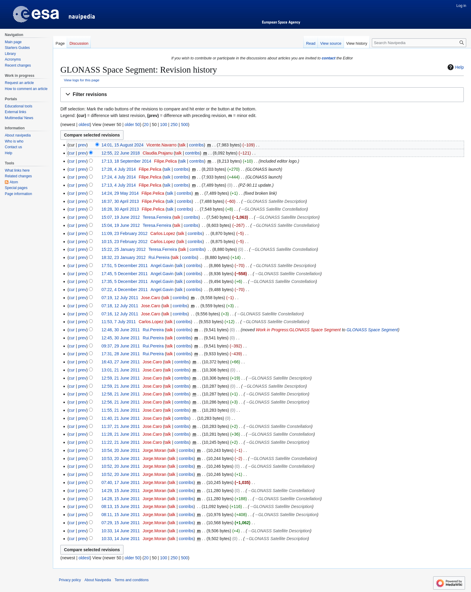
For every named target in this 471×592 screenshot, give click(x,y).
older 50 (132, 124)
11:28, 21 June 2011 (121, 434)
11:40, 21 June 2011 (121, 418)
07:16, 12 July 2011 (120, 313)
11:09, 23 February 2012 (124, 233)
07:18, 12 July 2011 (120, 305)
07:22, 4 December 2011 (125, 289)
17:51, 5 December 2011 (125, 265)
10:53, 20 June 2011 (121, 458)
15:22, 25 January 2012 (124, 249)
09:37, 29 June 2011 (121, 346)
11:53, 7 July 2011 (119, 321)
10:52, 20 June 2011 (121, 466)
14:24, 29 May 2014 (120, 193)
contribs (196, 145)
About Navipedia (97, 580)
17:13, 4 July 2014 (119, 185)
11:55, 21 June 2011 (121, 410)
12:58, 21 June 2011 (121, 394)
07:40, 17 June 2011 (121, 482)
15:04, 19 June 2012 (121, 225)
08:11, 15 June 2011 (121, 514)
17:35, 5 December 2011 (125, 281)
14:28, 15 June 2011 (121, 498)
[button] (262, 95)
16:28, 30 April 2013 (120, 209)
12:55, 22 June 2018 (121, 153)
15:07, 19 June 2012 (121, 217)
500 (184, 124)
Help (455, 67)
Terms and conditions (131, 580)
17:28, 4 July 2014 (119, 169)
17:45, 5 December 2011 (125, 273)
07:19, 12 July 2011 (120, 297)
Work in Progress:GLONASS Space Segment (298, 329)
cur (71, 153)
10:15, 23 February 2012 (124, 241)
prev (82, 145)
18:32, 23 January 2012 (124, 257)
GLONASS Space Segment (372, 329)
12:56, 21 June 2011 (121, 402)
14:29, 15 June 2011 (121, 490)
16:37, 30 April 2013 (120, 201)
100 (163, 124)
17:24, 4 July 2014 (119, 177)
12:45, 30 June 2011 (121, 337)
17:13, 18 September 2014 (126, 161)
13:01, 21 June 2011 (121, 370)
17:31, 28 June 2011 (121, 353)
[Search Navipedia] (419, 42)
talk (182, 145)
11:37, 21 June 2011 (121, 426)
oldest (84, 124)
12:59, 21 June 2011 (121, 378)
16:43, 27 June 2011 (121, 361)
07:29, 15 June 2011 (121, 522)
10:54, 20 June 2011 (121, 450)
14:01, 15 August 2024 (123, 145)
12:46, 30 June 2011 (121, 329)
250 (174, 124)
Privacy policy (70, 580)
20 (146, 124)
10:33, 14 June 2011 (121, 530)
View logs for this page (81, 80)
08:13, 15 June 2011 (121, 506)
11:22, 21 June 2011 (121, 442)
